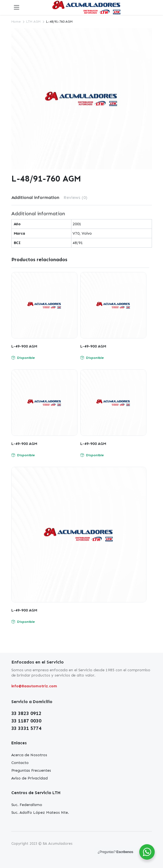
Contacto (20, 762)
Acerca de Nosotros (29, 755)
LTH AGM (33, 22)
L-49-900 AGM (24, 346)
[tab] (35, 197)
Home (16, 22)
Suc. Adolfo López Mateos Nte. (40, 812)
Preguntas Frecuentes (31, 770)
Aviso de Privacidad (29, 778)
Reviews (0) (75, 197)
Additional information (35, 197)
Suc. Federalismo (26, 804)
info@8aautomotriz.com (34, 686)
